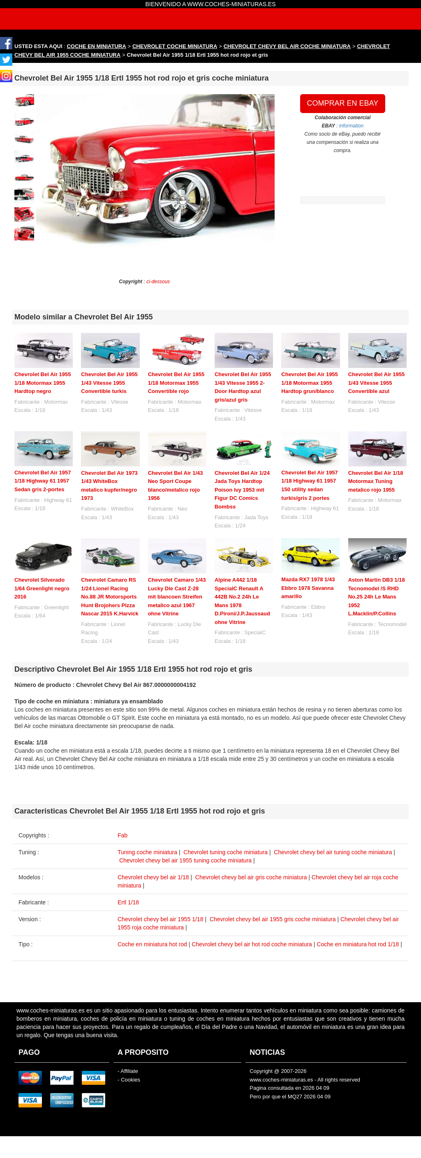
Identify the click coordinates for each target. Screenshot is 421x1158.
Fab (122, 835)
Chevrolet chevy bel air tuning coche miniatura (333, 852)
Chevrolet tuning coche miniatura (225, 852)
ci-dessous (158, 281)
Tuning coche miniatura (147, 852)
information (351, 126)
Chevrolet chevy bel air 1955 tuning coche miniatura (185, 860)
